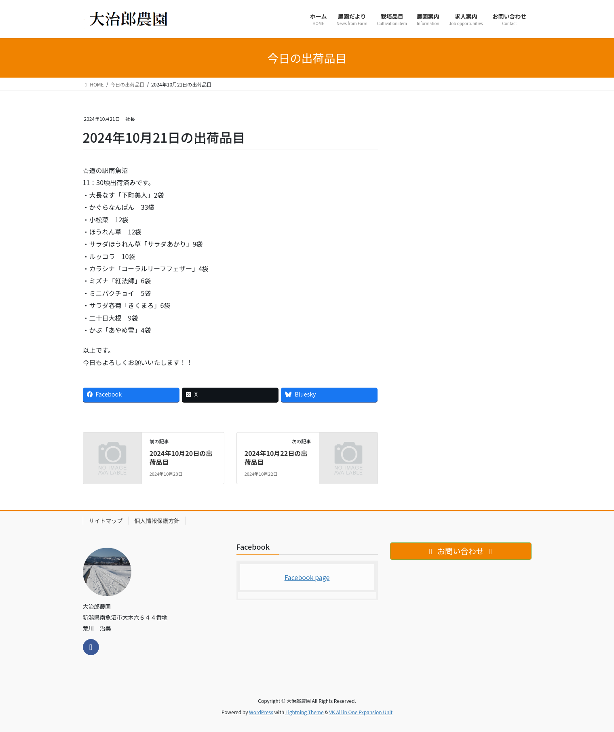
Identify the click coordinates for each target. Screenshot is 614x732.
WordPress (261, 712)
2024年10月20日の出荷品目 (181, 457)
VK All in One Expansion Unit (360, 712)
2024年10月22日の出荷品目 (276, 457)
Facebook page (307, 577)
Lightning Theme (304, 712)
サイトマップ (106, 521)
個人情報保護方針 (157, 521)
